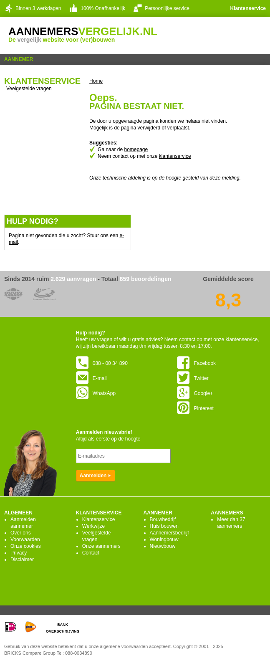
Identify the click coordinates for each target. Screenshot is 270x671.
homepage (136, 149)
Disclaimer (22, 559)
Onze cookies (25, 546)
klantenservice (175, 156)
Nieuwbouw (163, 546)
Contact (90, 553)
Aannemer (18, 59)
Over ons (20, 533)
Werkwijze (93, 526)
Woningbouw (164, 539)
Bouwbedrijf (163, 519)
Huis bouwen (164, 526)
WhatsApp (96, 393)
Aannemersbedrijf (169, 533)
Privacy (18, 553)
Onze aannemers (101, 546)
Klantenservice (248, 8)
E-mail (91, 378)
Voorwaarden (25, 539)
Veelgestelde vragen (29, 88)
